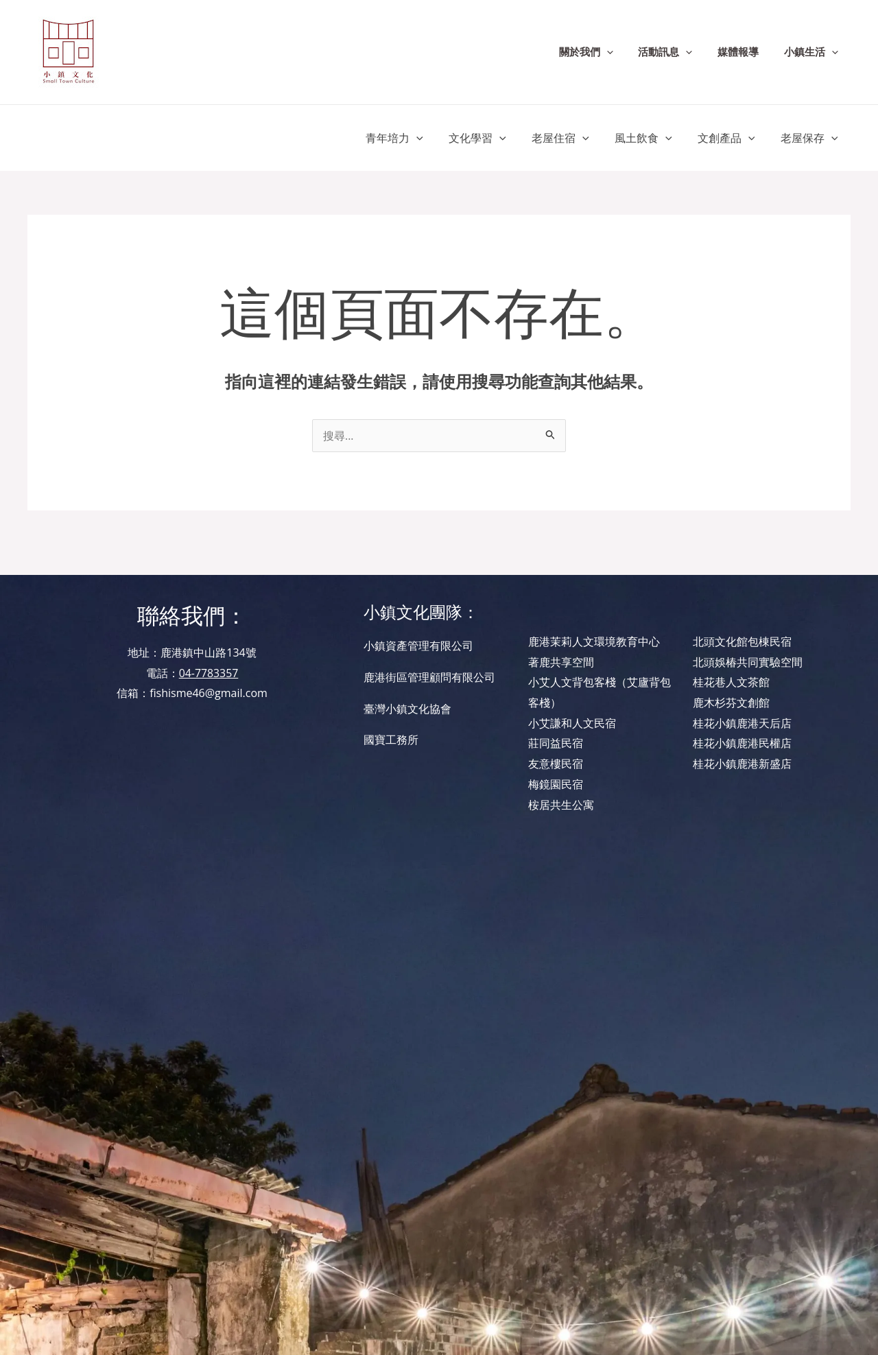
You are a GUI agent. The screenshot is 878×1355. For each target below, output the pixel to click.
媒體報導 (745, 52)
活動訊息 (677, 52)
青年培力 (414, 138)
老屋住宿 (573, 138)
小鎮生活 (813, 52)
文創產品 (732, 138)
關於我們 (602, 52)
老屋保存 (811, 138)
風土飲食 (652, 138)
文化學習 (494, 138)
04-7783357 (208, 673)
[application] (622, 52)
